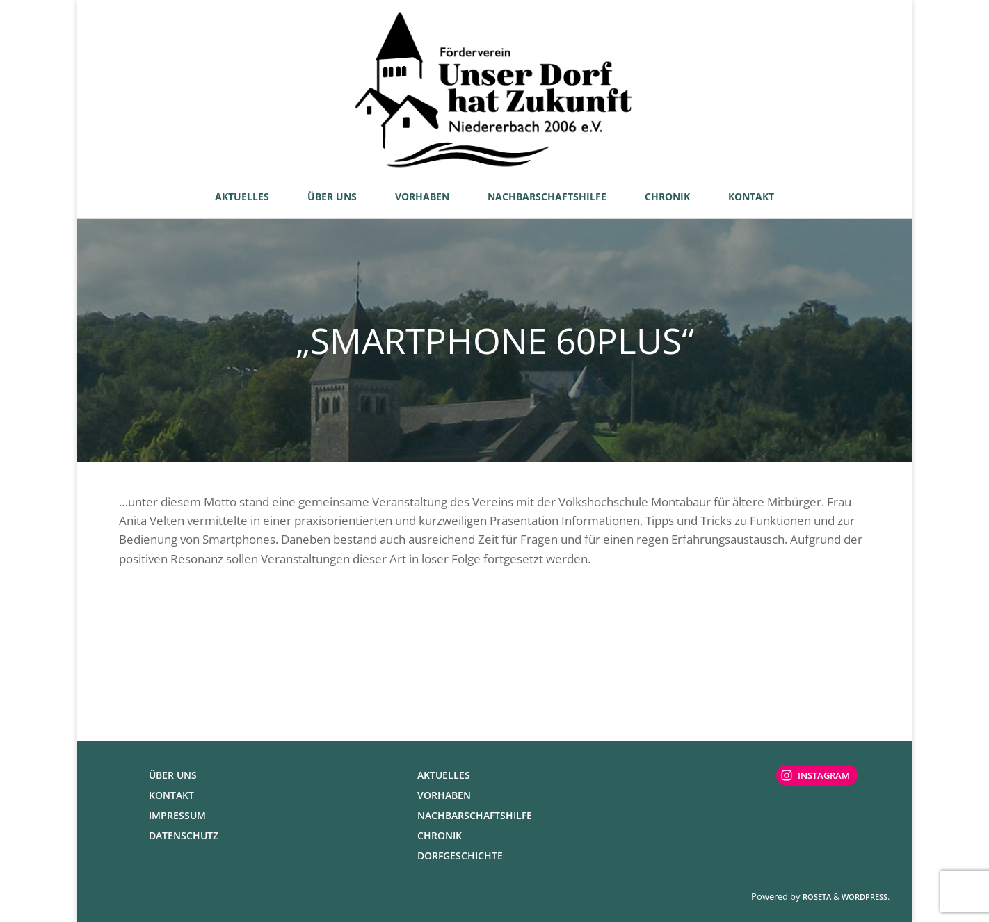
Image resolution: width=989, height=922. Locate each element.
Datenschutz (183, 835)
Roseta (816, 896)
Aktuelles (443, 775)
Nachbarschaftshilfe (474, 815)
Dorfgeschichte (460, 855)
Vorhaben (444, 795)
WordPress (864, 896)
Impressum (177, 815)
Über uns (173, 775)
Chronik (439, 835)
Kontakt (171, 795)
